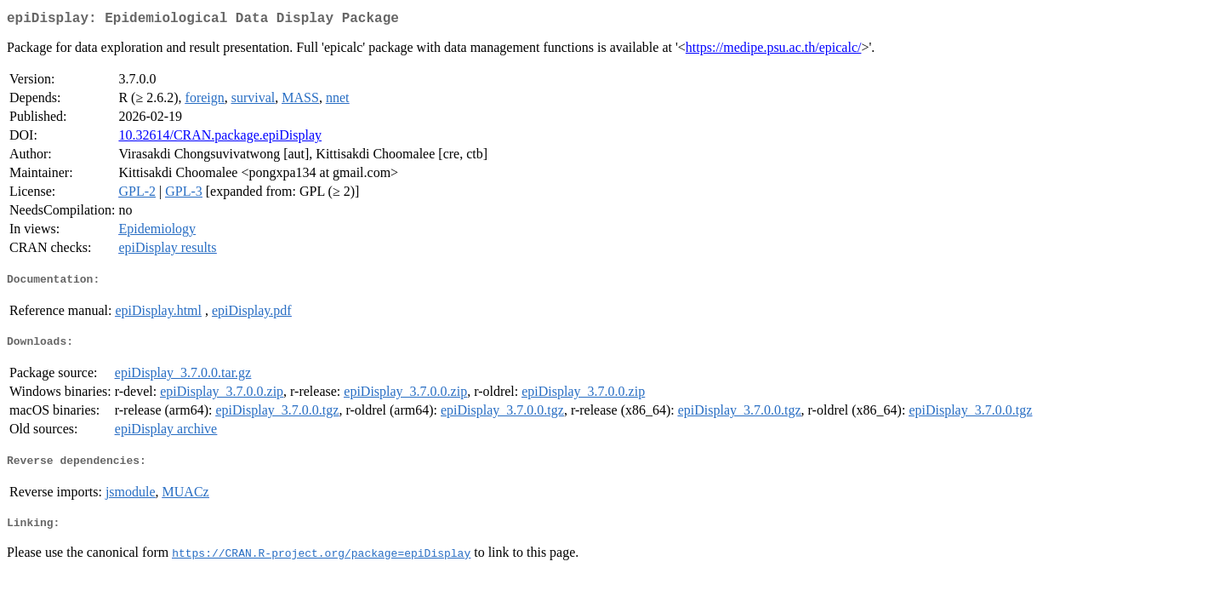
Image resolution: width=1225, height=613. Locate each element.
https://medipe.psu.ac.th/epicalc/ (774, 50)
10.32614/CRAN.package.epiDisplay (220, 138)
